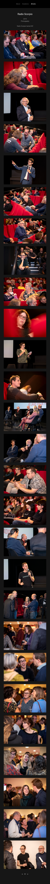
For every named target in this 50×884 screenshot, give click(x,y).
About (18, 4)
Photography (25, 21)
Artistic (33, 4)
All (25, 874)
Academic (25, 4)
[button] (25, 44)
